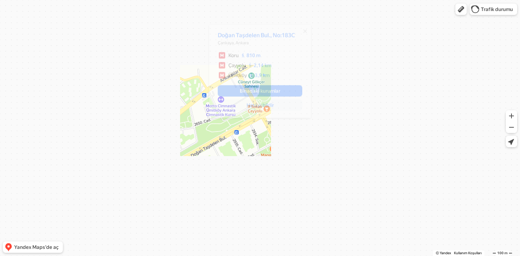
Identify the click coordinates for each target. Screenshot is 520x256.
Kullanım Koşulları (468, 253)
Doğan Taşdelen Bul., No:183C (253, 37)
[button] (461, 9)
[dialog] (256, 74)
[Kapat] (301, 34)
